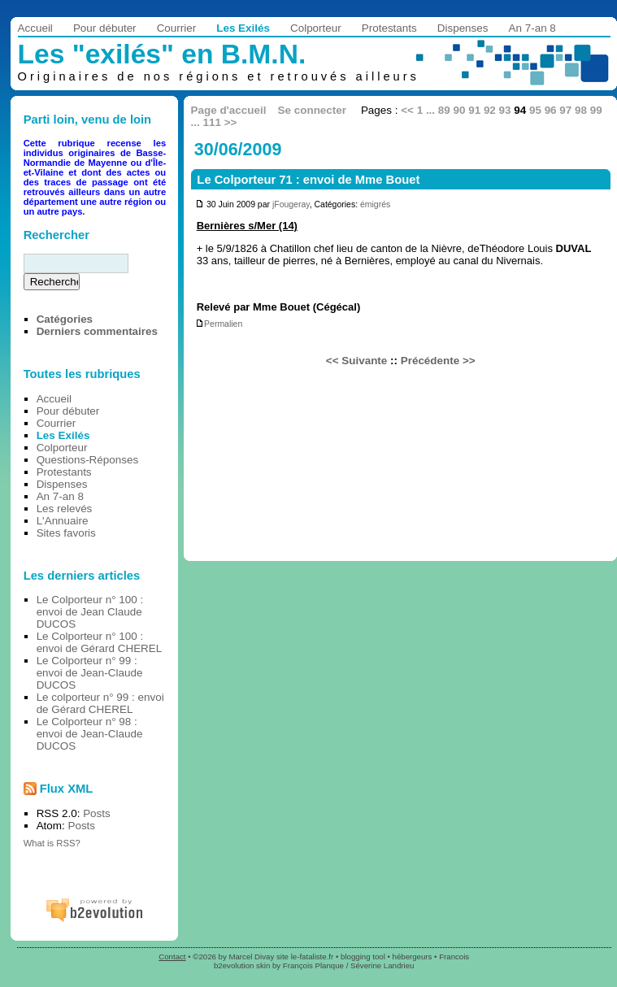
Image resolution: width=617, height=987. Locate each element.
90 (460, 110)
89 (444, 110)
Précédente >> (438, 360)
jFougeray (291, 204)
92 (490, 110)
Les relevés (65, 508)
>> (230, 122)
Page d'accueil (229, 110)
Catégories (65, 319)
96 (551, 110)
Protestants (389, 28)
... (430, 110)
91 (474, 110)
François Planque (313, 965)
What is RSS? (52, 843)
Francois (454, 956)
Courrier (177, 28)
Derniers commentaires (97, 331)
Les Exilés (243, 28)
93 (505, 110)
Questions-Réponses (88, 460)
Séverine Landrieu (382, 965)
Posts (97, 813)
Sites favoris (66, 533)
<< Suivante (356, 360)
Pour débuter (105, 28)
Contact (172, 956)
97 (565, 110)
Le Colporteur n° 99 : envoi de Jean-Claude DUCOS (90, 672)
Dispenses (463, 28)
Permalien (218, 324)
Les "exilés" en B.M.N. (162, 54)
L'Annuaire (63, 521)
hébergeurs (412, 956)
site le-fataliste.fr (304, 956)
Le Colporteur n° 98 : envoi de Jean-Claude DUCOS (90, 733)
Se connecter (312, 110)
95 (535, 110)
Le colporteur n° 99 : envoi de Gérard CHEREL (100, 703)
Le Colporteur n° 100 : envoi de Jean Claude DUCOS (90, 612)
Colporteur (315, 28)
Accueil (35, 28)
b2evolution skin (242, 965)
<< (407, 110)
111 (212, 122)
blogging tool (363, 956)
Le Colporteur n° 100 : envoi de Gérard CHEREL (100, 642)
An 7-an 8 (532, 28)
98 (581, 110)
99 (596, 110)
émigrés (375, 204)
